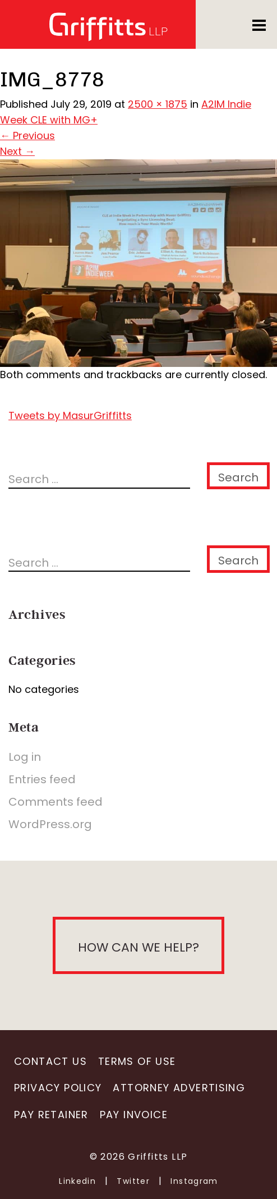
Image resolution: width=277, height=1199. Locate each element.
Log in (24, 757)
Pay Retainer (51, 1115)
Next (17, 151)
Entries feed (42, 779)
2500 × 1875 (157, 104)
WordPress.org (50, 824)
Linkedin (77, 1181)
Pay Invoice (134, 1115)
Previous (27, 135)
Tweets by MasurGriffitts (70, 415)
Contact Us (50, 1061)
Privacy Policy (57, 1088)
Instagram (194, 1181)
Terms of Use (137, 1061)
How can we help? (138, 947)
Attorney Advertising (179, 1088)
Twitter (133, 1181)
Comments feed (55, 802)
